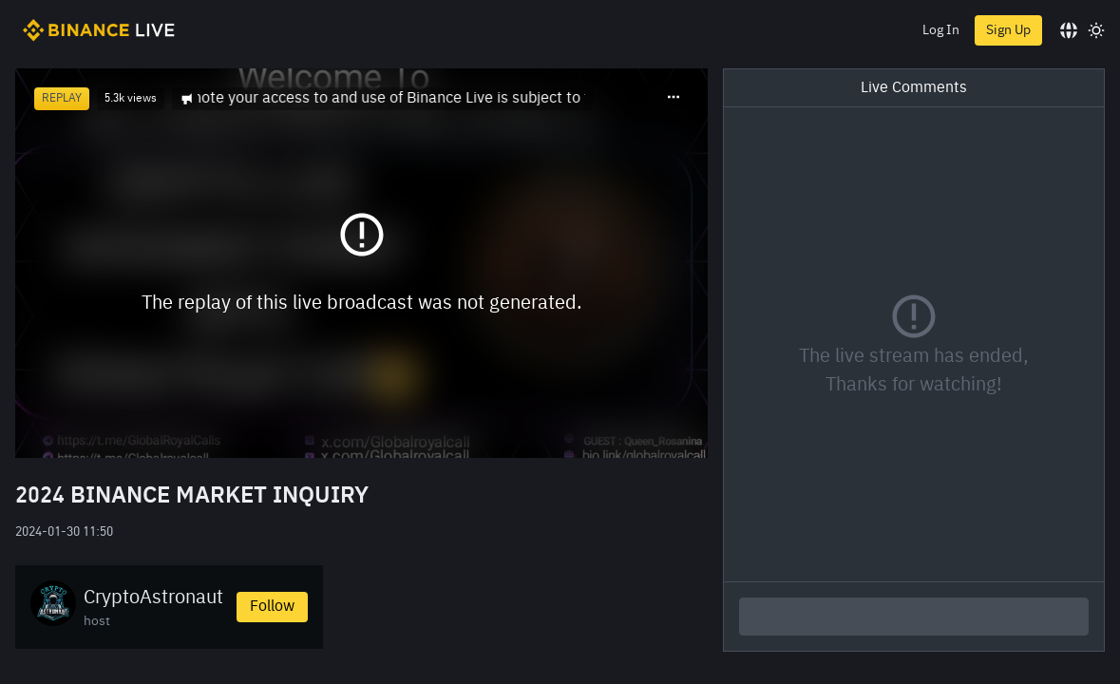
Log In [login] (940, 30)
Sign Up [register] (1008, 30)
